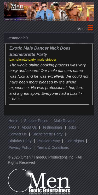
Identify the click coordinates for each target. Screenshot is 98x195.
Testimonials (52, 127)
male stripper (46, 59)
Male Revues (64, 121)
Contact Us (18, 134)
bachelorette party (22, 59)
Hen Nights (75, 141)
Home (13, 121)
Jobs (72, 127)
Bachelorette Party (47, 134)
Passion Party (48, 141)
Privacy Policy (20, 147)
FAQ (12, 127)
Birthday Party (20, 141)
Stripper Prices (36, 121)
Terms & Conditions (53, 147)
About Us (29, 127)
